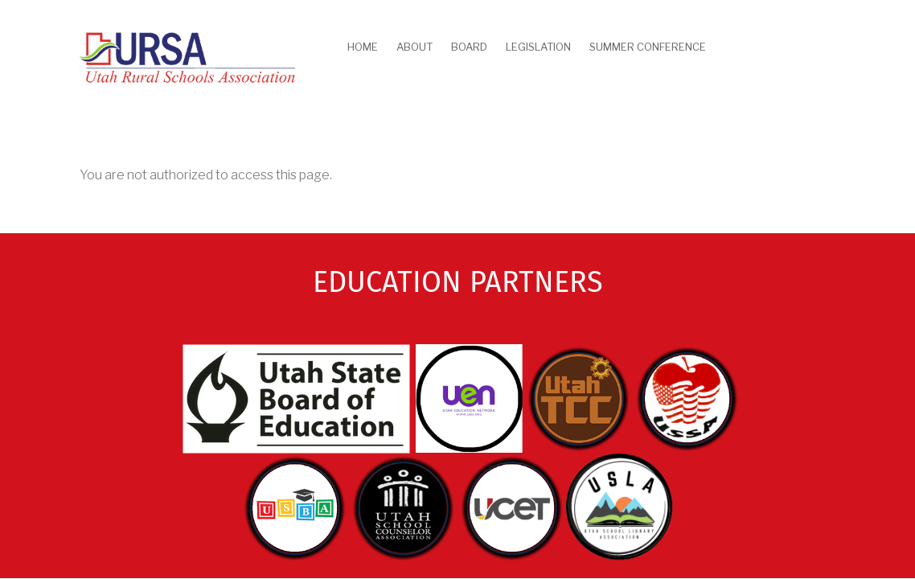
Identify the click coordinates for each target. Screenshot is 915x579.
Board (469, 46)
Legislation (538, 46)
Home (362, 46)
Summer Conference (647, 46)
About (414, 46)
